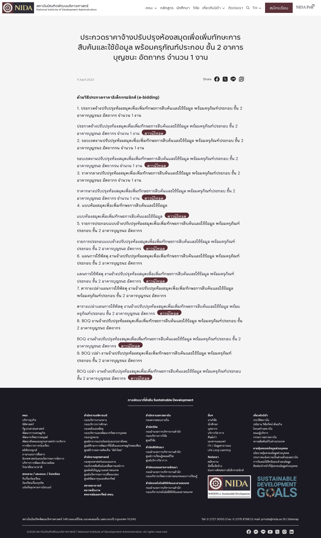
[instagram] (284, 531)
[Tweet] (225, 79)
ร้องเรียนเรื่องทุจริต (33, 482)
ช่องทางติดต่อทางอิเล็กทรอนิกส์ (226, 469)
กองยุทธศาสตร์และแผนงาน (100, 461)
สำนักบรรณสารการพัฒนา (161, 467)
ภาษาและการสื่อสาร (33, 454)
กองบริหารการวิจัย (156, 435)
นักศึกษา (183, 7)
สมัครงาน (213, 461)
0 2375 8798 (241, 518)
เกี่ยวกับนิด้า (211, 7)
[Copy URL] (241, 79)
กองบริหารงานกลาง (95, 419)
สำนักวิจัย (152, 427)
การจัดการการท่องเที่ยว (35, 445)
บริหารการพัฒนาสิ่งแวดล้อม (38, 462)
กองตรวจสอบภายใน (157, 419)
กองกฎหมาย (91, 436)
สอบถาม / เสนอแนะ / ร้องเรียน (41, 474)
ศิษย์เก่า (212, 436)
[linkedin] (291, 531)
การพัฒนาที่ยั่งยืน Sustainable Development (160, 399)
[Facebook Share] (217, 79)
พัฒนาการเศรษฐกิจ (33, 432)
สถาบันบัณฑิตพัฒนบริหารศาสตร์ (66, 7)
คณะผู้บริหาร (260, 432)
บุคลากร (212, 428)
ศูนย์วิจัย (150, 440)
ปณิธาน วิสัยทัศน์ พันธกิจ (267, 424)
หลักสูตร (167, 7)
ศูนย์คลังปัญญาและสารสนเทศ (101, 469)
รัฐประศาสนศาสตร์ (33, 428)
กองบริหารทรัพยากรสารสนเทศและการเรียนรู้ (171, 475)
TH (254, 7)
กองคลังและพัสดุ (93, 428)
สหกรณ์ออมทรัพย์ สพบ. (99, 494)
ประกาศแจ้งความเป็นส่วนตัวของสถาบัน (275, 457)
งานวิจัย (212, 419)
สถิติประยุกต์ (29, 449)
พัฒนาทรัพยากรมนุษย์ (35, 436)
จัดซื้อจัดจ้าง (215, 465)
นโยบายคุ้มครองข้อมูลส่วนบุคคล (271, 452)
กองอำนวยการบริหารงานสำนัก (163, 431)
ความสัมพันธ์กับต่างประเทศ (269, 441)
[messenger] (256, 531)
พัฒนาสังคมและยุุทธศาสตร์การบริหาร (44, 441)
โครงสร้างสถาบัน (262, 428)
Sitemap (293, 518)
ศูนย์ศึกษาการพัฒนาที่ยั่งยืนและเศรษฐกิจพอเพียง (112, 445)
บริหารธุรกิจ (29, 419)
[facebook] (248, 531)
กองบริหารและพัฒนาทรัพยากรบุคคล (105, 432)
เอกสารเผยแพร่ (217, 441)
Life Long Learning (219, 449)
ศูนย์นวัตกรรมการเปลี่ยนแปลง (101, 474)
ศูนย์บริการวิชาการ (156, 460)
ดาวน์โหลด (155, 132)
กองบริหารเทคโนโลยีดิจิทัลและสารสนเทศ (169, 491)
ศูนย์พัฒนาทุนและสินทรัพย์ (99, 478)
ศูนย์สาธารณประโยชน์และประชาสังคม (105, 441)
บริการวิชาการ (216, 432)
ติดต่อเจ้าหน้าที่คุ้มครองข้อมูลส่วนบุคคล (275, 465)
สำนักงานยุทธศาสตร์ (96, 457)
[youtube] (270, 531)
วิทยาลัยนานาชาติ (32, 466)
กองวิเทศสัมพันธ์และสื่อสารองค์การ (104, 465)
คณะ (149, 7)
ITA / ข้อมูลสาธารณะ (219, 445)
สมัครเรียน (279, 7)
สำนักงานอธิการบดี (95, 415)
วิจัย (196, 7)
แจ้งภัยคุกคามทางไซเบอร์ (36, 487)
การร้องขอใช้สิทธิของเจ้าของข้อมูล (272, 461)
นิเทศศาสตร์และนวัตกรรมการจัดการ (43, 458)
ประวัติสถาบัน (261, 419)
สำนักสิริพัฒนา (155, 447)
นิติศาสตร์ (28, 424)
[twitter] (277, 531)
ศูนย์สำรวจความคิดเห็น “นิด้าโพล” (103, 449)
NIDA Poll (304, 8)
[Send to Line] (233, 79)
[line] (263, 531)
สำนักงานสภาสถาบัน (158, 415)
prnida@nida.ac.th (273, 518)
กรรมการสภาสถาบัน (265, 436)
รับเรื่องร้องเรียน (31, 478)
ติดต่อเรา (235, 7)
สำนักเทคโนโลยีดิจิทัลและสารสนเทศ (167, 483)
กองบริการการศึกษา (95, 424)
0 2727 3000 (215, 518)
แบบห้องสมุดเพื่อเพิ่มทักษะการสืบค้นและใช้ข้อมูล (120, 215)
